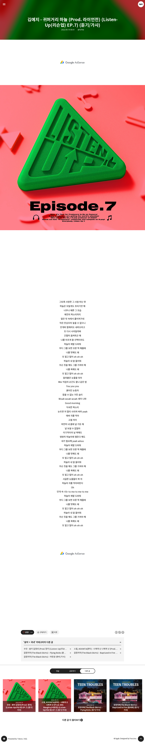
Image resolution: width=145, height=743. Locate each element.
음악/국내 (81, 30)
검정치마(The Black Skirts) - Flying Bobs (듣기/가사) (47, 652)
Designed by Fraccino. (128, 738)
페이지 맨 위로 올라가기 (140, 738)
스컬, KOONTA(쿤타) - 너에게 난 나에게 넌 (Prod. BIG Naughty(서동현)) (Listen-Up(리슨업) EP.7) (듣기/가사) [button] (54, 695)
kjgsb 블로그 (4, 738)
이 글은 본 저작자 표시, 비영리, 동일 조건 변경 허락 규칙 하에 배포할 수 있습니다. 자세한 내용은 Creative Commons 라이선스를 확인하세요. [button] (119, 632)
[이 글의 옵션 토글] (32, 632)
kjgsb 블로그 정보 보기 (140, 4)
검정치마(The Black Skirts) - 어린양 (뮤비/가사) (44, 656)
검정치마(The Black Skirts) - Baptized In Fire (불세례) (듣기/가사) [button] (125, 695)
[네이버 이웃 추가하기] (54, 632)
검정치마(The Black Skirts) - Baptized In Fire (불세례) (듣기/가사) (97, 652)
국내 (33, 642)
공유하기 (72, 671)
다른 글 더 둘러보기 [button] (71, 720)
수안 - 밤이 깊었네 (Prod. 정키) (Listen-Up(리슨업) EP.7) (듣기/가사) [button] (19, 695)
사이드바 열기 (4, 4)
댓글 (57, 671)
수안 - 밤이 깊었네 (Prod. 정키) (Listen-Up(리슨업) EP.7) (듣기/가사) (47, 648)
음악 (26, 642)
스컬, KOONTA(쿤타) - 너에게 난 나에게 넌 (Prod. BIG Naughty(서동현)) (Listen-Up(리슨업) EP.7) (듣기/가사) (97, 648)
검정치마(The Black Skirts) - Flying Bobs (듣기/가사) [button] (90, 695)
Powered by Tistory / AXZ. (17, 739)
